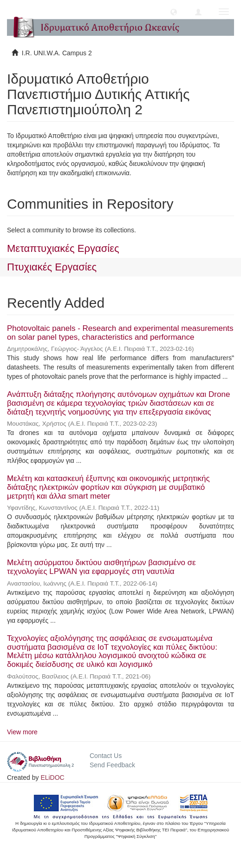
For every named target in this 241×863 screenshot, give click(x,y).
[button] (173, 12)
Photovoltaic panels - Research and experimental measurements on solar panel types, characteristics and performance (120, 333)
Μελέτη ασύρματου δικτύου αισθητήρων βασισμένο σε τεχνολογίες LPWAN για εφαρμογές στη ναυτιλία (101, 567)
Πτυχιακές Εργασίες (52, 267)
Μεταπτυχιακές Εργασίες (63, 248)
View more (22, 732)
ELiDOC (52, 777)
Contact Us (106, 755)
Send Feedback (112, 765)
